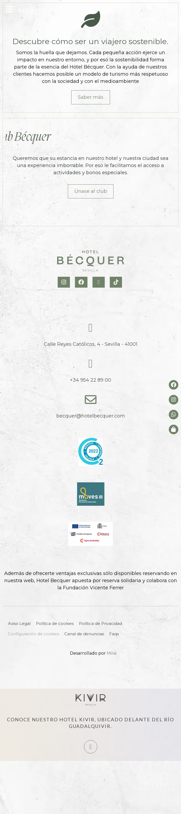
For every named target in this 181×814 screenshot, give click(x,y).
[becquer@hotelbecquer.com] (90, 400)
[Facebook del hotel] (173, 385)
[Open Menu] (9, 9)
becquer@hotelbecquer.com (90, 416)
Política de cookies (55, 623)
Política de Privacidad (100, 623)
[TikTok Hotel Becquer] (116, 282)
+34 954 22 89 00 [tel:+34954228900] (90, 380)
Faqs (114, 633)
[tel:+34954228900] (79, 10)
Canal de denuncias (84, 633)
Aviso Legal (19, 623)
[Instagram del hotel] (173, 399)
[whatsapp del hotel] (173, 414)
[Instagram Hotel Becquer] (64, 282)
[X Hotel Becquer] (99, 282)
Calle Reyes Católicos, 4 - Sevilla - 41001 (90, 344)
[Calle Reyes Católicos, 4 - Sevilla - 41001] (90, 328)
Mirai (111, 653)
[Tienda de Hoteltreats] (173, 429)
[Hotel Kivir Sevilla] (90, 700)
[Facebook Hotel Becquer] (82, 282)
